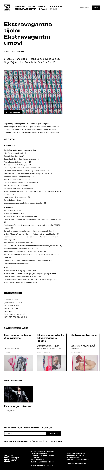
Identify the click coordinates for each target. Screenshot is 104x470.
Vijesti (31, 6)
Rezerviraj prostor (25, 9)
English (54, 9)
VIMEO (58, 441)
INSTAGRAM (22, 441)
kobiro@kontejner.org (76, 463)
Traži (96, 8)
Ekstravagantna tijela (84, 334)
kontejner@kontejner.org (42, 465)
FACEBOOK (9, 441)
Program (20, 6)
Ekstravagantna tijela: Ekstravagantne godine (50, 337)
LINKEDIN (37, 441)
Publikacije (56, 6)
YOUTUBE (49, 441)
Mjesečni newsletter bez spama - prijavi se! (28, 428)
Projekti (42, 6)
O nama (43, 9)
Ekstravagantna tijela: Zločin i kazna (17, 336)
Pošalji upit (13, 293)
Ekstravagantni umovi (18, 406)
